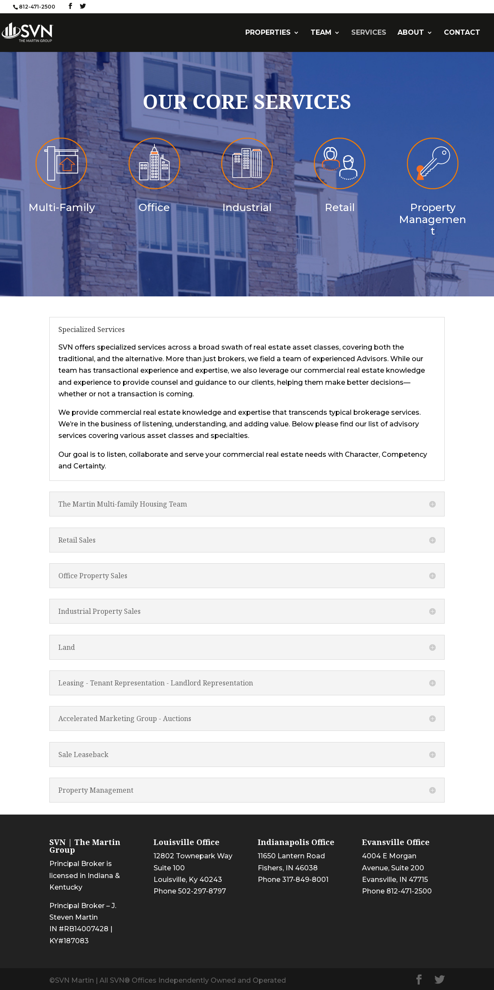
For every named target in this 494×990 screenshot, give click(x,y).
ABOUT (411, 33)
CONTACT (462, 33)
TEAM (320, 33)
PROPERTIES (268, 33)
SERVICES (368, 33)
